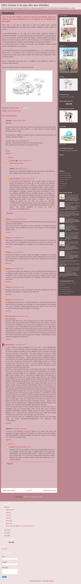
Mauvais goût (62, 183)
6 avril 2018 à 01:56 (17, 268)
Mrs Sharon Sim (11, 316)
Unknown (13, 160)
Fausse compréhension (14, 111)
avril (7, 515)
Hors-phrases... (62, 179)
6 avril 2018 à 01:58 (17, 287)
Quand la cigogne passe (64, 287)
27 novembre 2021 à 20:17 (19, 428)
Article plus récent (8, 490)
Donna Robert (10, 344)
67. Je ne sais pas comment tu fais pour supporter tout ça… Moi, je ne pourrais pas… (72, 203)
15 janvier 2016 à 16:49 (18, 120)
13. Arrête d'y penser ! (69, 224)
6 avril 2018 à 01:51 (17, 252)
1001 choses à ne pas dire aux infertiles (25, 5)
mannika (12, 447)
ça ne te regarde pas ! (63, 173)
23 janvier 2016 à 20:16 (19, 219)
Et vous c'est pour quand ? (64, 293)
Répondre (8, 153)
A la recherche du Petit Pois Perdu (66, 291)
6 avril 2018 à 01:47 (17, 237)
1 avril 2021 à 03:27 (20, 344)
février (8, 521)
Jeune (60, 181)
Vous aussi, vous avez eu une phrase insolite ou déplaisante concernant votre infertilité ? (69, 212)
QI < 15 (61, 185)
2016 (6, 507)
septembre (9, 509)
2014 (6, 533)
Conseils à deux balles (64, 175)
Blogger (51, 581)
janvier (8, 523)
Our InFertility (62, 285)
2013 (6, 535)
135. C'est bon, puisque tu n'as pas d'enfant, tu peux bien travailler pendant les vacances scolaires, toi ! (69, 261)
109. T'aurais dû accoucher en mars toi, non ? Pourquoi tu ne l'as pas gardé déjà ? (72, 252)
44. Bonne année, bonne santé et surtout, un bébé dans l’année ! (72, 195)
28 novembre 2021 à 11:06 (23, 447)
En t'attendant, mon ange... (65, 289)
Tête (60, 187)
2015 (6, 530)
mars (7, 518)
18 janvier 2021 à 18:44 (27, 178)
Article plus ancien (49, 490)
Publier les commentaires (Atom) (33, 497)
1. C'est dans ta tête (69, 218)
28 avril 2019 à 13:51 (22, 316)
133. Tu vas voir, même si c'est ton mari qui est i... (20, 526)
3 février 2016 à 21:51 (21, 168)
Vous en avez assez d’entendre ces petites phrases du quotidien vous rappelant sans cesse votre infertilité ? (72, 243)
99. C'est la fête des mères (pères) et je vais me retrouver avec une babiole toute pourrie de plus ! (72, 233)
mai (7, 512)
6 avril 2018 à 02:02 (17, 300)
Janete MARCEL (15, 178)
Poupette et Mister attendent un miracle (67, 283)
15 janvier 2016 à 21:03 (24, 160)
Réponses (10, 157)
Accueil (29, 490)
